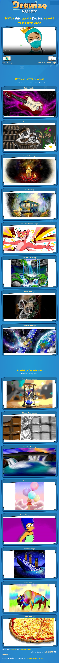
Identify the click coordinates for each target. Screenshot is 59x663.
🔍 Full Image (8, 63)
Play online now (25, 650)
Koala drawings (29, 292)
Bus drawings (30, 190)
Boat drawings (29, 549)
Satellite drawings (29, 326)
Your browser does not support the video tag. (29, 41)
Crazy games (6, 654)
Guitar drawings (29, 88)
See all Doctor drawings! (47, 63)
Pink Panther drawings (29, 224)
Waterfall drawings (30, 258)
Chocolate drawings (29, 413)
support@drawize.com (35, 658)
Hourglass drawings (29, 379)
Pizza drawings (29, 617)
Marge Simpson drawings (29, 515)
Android (47, 652)
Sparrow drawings (29, 122)
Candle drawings (29, 156)
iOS (51, 652)
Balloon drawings (29, 481)
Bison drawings (29, 583)
